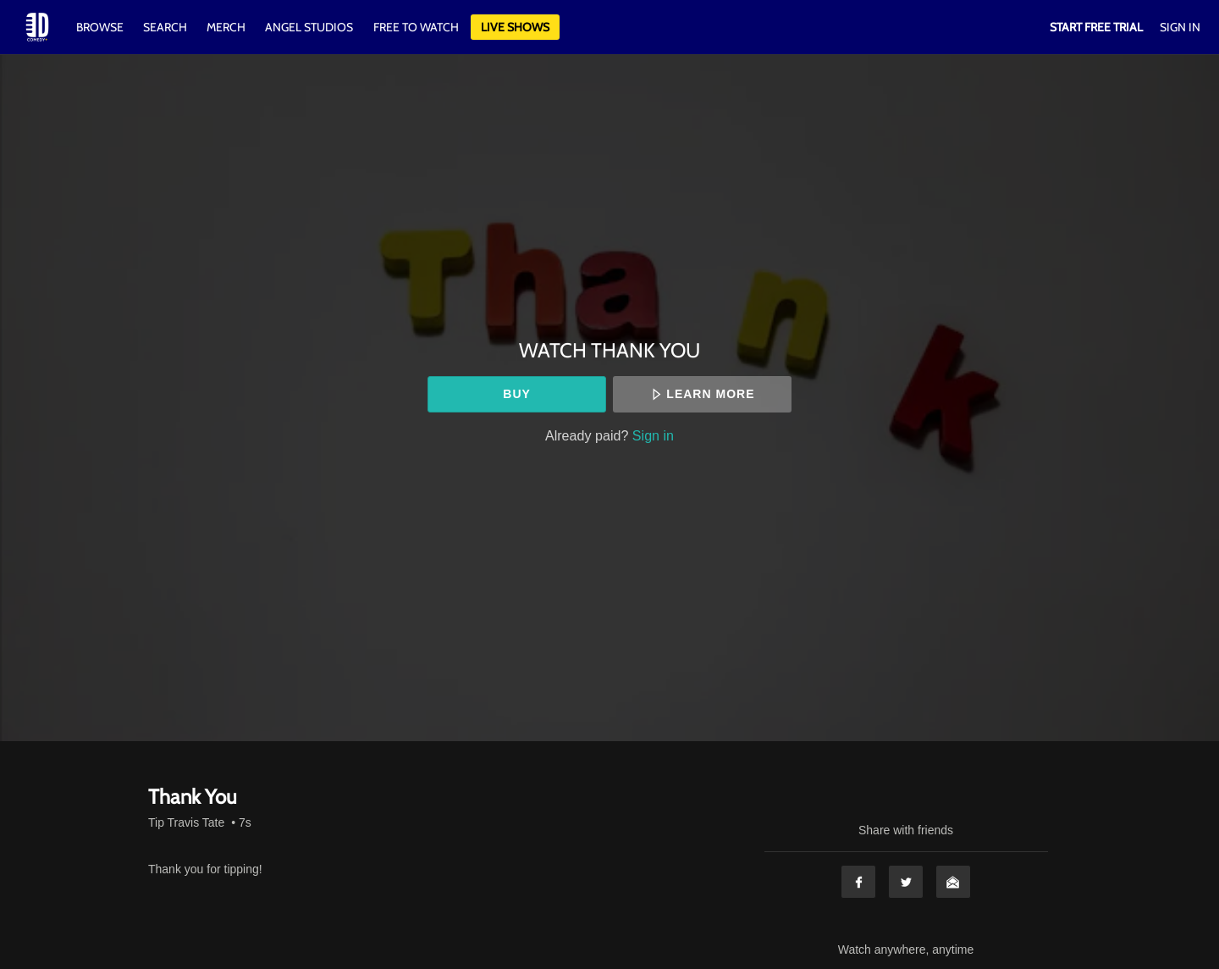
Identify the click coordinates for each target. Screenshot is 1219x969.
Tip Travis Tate (186, 822)
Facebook (858, 882)
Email (953, 882)
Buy (517, 394)
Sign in (653, 435)
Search (166, 27)
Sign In (1180, 27)
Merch (226, 27)
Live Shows (515, 27)
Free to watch (416, 27)
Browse (101, 27)
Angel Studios (309, 27)
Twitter (906, 882)
